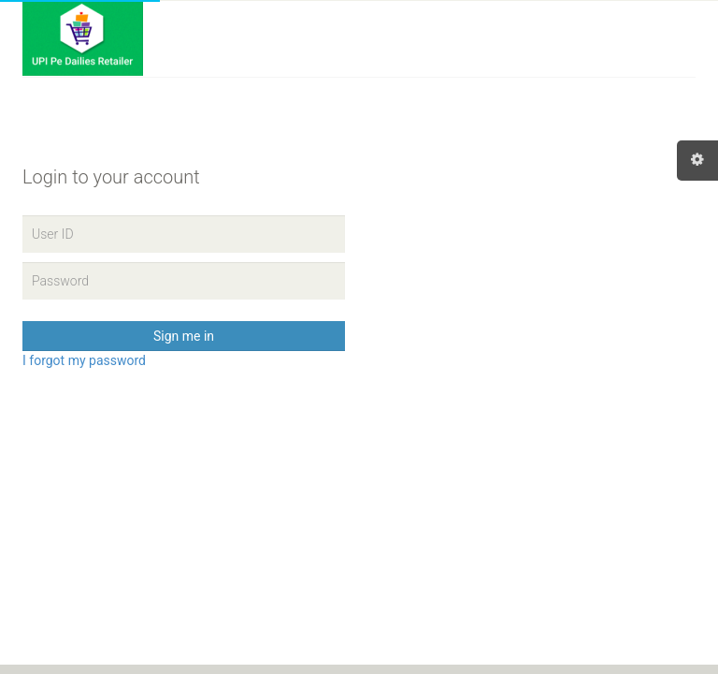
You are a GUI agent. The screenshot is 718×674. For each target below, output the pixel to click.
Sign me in (183, 336)
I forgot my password (84, 360)
